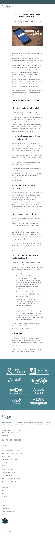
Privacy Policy (6, 515)
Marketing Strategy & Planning (11, 450)
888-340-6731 (29, 2)
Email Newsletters (7, 475)
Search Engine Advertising (9, 459)
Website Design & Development (11, 482)
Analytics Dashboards (8, 456)
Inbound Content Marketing (10, 472)
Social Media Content (8, 469)
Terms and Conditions (8, 511)
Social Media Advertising (9, 463)
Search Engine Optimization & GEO (12, 453)
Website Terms (6, 508)
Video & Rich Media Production (11, 478)
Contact (4, 496)
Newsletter (5, 500)
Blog (3, 493)
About (3, 490)
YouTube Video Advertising (9, 466)
